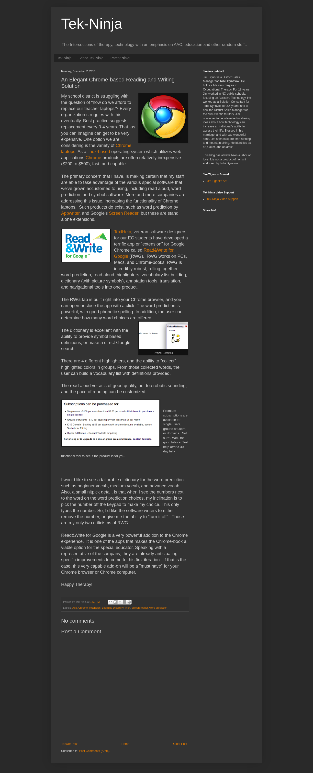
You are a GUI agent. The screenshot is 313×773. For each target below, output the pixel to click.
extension (95, 607)
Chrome (93, 157)
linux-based (99, 151)
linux (127, 607)
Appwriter (70, 213)
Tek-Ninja (91, 23)
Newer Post (70, 744)
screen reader (140, 607)
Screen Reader (123, 213)
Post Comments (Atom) (94, 751)
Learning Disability (112, 607)
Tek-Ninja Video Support (222, 199)
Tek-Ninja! (64, 58)
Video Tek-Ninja (91, 58)
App (74, 607)
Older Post (180, 744)
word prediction (158, 607)
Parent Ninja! (120, 58)
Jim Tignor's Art (217, 181)
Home (125, 744)
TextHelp (122, 231)
